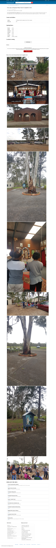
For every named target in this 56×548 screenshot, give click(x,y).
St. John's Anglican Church (25, 531)
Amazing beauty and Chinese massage (26, 535)
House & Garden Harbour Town (25, 526)
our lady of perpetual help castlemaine (13, 484)
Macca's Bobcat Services (11, 533)
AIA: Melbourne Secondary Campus (26, 530)
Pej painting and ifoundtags (12, 532)
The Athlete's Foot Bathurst (25, 532)
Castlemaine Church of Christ (12, 514)
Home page (7, 0)
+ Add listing (21, 544)
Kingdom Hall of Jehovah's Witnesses (13, 510)
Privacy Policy (28, 544)
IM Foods (10, 525)
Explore (11, 0)
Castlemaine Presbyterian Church (12, 495)
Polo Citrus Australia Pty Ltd (25, 536)
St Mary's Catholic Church (11, 499)
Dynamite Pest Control (11, 528)
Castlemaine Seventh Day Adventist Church (14, 506)
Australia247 (10, 3)
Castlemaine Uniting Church (12, 491)
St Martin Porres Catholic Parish (25, 525)
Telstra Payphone (10, 534)
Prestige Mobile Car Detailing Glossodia (26, 539)
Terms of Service (33, 544)
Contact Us (17, 0)
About (14, 0)
